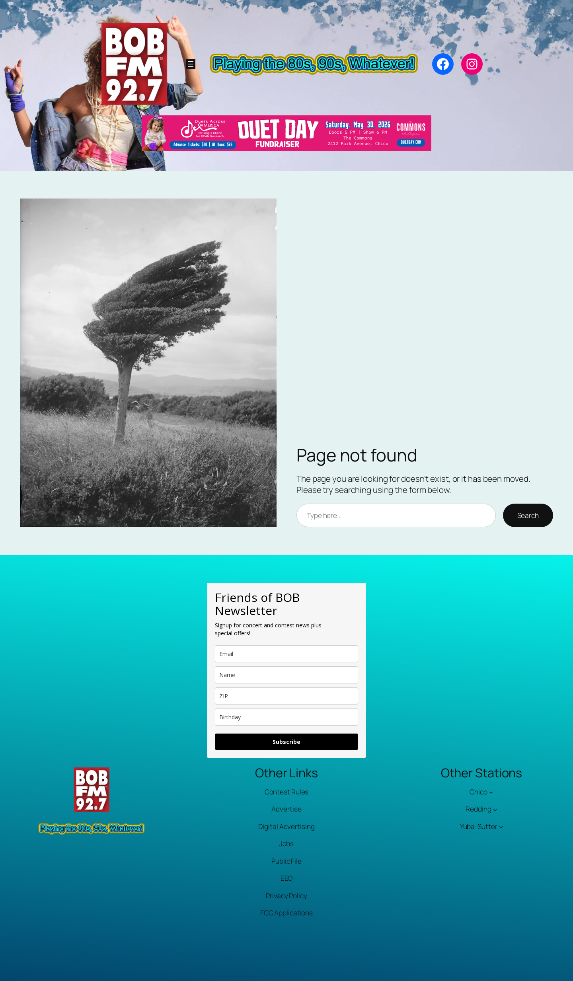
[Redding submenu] (495, 809)
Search (528, 515)
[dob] (286, 717)
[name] (286, 674)
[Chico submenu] (491, 792)
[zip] (286, 696)
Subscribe (286, 741)
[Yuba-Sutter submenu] (501, 827)
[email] (286, 653)
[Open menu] (190, 64)
